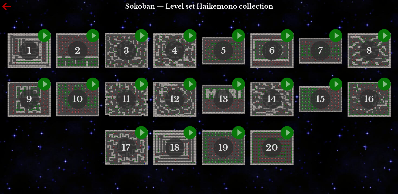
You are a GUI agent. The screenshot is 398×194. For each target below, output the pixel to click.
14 (272, 99)
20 (272, 147)
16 (369, 99)
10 (78, 99)
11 (126, 99)
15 (320, 99)
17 (126, 147)
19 (223, 147)
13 (223, 99)
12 (174, 99)
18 (174, 147)
